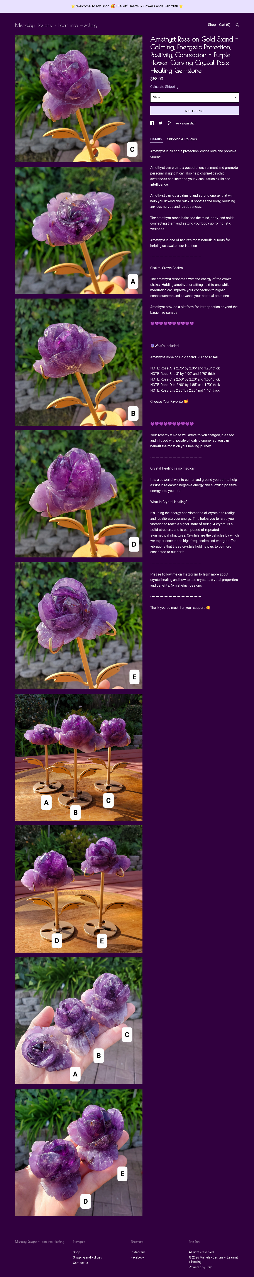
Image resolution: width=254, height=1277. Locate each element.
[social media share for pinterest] (170, 123)
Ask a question (186, 123)
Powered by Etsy (200, 1267)
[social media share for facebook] (152, 123)
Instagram (138, 1252)
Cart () (224, 25)
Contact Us (80, 1263)
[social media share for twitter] (161, 123)
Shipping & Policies (182, 139)
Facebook (137, 1257)
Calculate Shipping (164, 87)
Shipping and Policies (87, 1257)
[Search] (237, 25)
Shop (212, 25)
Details (156, 139)
